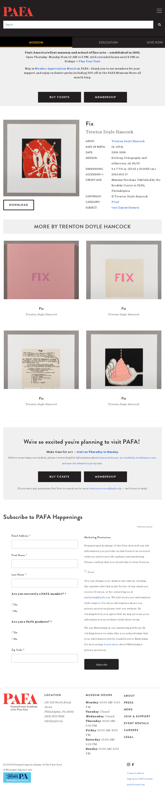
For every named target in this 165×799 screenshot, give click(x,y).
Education (108, 42)
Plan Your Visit (89, 61)
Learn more (111, 643)
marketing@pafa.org (97, 596)
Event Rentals (136, 722)
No (15, 610)
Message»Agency (16, 768)
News (128, 708)
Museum (36, 42)
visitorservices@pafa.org (105, 487)
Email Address (21, 535)
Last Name (19, 574)
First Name (19, 554)
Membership (105, 476)
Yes (16, 603)
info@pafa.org (53, 719)
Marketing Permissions (97, 536)
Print (115, 201)
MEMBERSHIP (105, 97)
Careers (131, 729)
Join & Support (137, 715)
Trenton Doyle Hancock (128, 141)
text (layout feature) (125, 207)
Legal (129, 736)
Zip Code (18, 649)
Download (18, 205)
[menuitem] (36, 42)
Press (129, 701)
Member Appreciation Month (56, 68)
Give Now (155, 42)
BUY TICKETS (60, 97)
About (129, 694)
